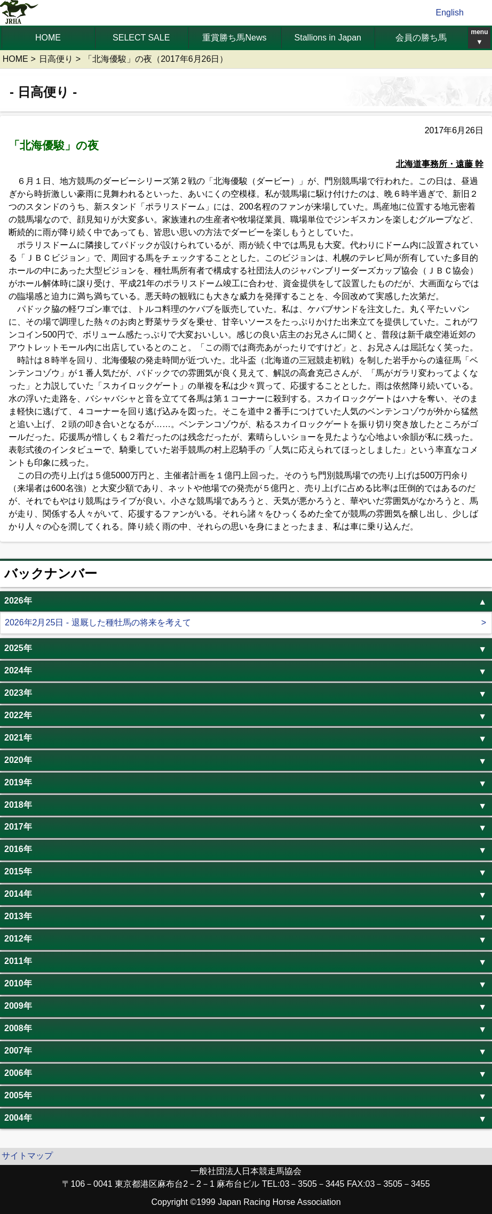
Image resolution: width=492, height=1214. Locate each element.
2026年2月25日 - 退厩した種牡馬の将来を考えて (98, 622)
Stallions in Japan (328, 37)
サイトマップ (27, 1155)
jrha (19, 13)
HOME (48, 37)
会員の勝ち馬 (421, 37)
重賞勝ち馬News (234, 37)
